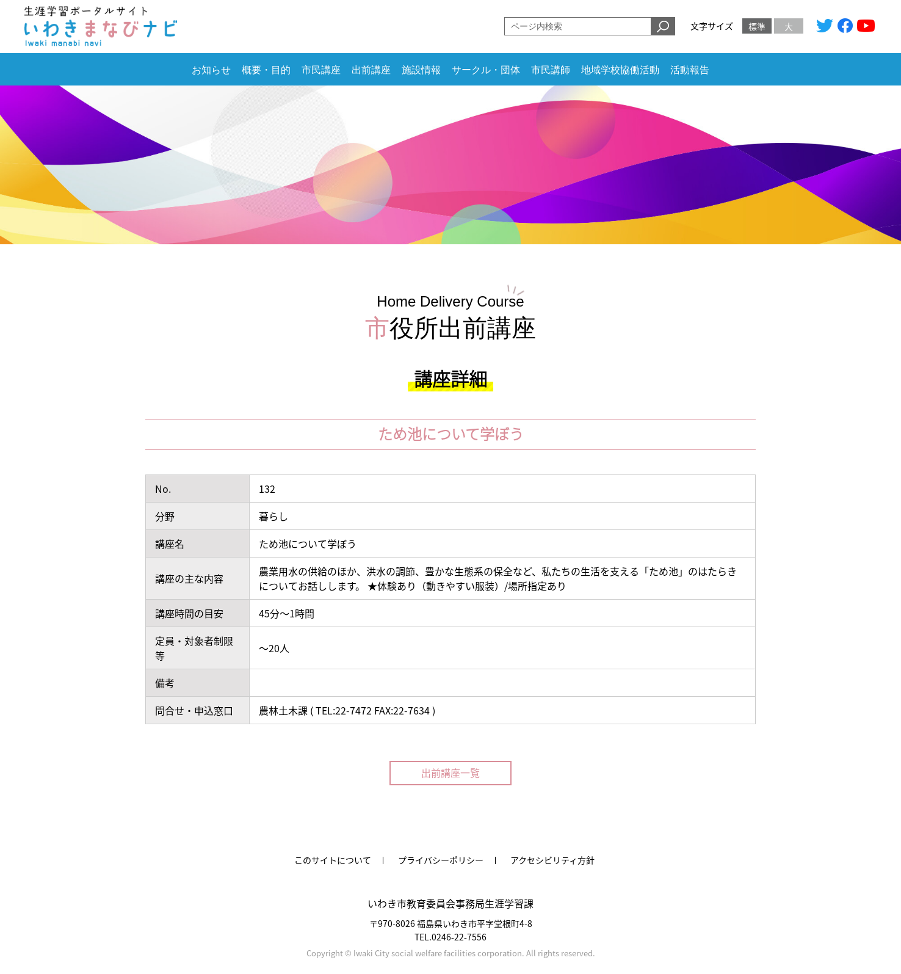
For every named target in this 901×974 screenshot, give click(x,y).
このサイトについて (332, 860)
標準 (756, 26)
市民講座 (321, 70)
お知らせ (211, 70)
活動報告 (689, 70)
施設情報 (421, 70)
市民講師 (550, 70)
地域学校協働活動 (620, 70)
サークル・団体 (486, 70)
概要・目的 (266, 70)
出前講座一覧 (450, 772)
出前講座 (371, 70)
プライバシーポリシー (440, 860)
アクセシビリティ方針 (552, 860)
